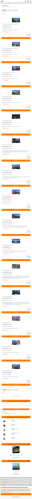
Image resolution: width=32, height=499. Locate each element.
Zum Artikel (16, 62)
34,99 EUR (16, 474)
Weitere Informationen (16, 496)
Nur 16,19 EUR (16, 457)
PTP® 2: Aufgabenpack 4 (7, 220)
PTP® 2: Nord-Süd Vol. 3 (7, 96)
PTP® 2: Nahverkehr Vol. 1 (7, 322)
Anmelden (16, 409)
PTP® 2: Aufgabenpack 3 (7, 195)
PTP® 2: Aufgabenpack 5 (7, 245)
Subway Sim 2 (16, 471)
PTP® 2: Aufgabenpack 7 (7, 296)
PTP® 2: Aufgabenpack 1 (7, 144)
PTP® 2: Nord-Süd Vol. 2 (7, 120)
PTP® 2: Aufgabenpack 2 (7, 170)
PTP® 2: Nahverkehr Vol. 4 (7, 370)
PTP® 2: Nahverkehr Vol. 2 (7, 346)
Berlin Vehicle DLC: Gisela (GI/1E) (16, 455)
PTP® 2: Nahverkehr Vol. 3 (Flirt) (8, 72)
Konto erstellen (5, 411)
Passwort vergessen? (6, 413)
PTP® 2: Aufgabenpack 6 (7, 270)
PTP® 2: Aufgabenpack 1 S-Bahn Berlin (10, 24)
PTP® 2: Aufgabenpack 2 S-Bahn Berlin (10, 48)
